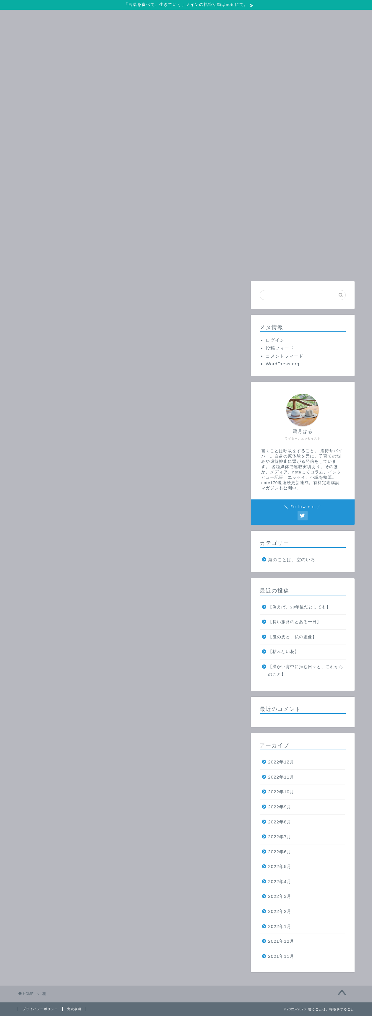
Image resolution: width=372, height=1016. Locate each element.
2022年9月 (279, 806)
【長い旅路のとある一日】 (294, 622)
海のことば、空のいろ (291, 559)
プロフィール (195, 265)
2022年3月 (279, 896)
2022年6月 (279, 851)
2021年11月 (281, 956)
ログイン (275, 340)
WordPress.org (282, 363)
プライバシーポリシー (40, 1009)
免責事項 (74, 1009)
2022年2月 (279, 911)
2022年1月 (279, 926)
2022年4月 (279, 881)
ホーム (53, 265)
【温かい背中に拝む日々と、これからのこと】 (305, 671)
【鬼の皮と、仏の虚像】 (292, 637)
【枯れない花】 (283, 651)
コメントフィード (284, 356)
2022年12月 (281, 761)
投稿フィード (280, 348)
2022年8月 (279, 821)
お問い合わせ (124, 265)
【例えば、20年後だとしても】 (299, 607)
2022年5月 (279, 866)
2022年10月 (281, 791)
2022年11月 (281, 776)
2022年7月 (279, 836)
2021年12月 (281, 941)
